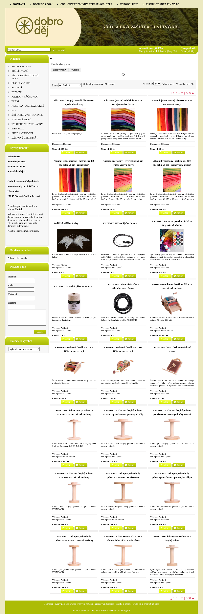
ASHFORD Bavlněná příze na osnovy (73, 286)
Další (188, 93)
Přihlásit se (161, 51)
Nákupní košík (188, 48)
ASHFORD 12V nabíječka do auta (119, 223)
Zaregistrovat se (146, 51)
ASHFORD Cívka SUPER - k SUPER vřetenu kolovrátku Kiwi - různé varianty (123, 540)
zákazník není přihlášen (151, 48)
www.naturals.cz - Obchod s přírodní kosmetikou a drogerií (101, 610)
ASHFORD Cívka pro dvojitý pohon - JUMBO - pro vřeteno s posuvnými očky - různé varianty (122, 414)
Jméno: (11, 285)
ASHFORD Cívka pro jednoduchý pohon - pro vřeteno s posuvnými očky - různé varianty (172, 477)
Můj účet (172, 51)
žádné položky (188, 51)
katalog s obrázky (94, 84)
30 (182, 93)
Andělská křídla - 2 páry (66, 223)
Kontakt (19, 209)
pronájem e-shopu (141, 604)
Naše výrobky (59, 69)
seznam (111, 84)
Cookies (110, 604)
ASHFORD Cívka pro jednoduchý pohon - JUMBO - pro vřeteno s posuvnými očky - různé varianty (122, 477)
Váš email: (13, 294)
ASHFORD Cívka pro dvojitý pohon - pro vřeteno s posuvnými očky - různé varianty (172, 414)
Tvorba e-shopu (123, 604)
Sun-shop (154, 604)
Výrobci (75, 69)
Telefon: (12, 302)
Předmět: (12, 276)
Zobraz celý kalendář (18, 258)
